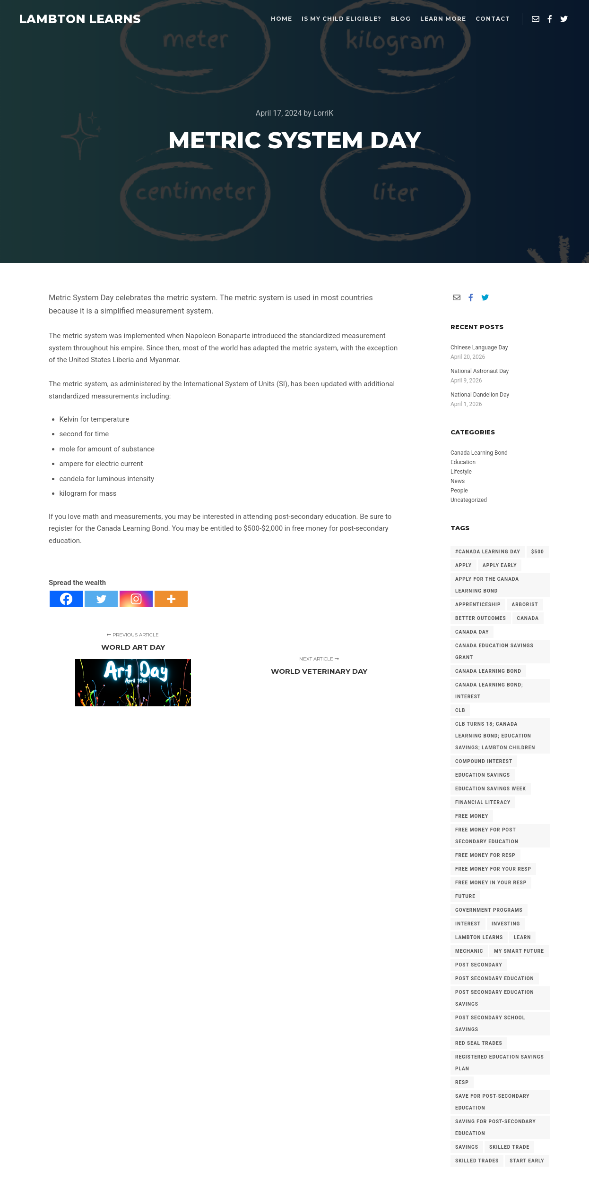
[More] (171, 599)
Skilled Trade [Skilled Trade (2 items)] (509, 1147)
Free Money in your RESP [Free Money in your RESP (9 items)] (491, 882)
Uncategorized (468, 500)
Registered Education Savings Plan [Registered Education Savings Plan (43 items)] (499, 1062)
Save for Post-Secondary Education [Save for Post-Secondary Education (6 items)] (492, 1101)
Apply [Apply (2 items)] (463, 565)
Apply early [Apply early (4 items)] (500, 565)
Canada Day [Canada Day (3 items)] (472, 632)
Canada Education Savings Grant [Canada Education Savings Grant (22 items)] (494, 651)
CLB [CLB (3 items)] (460, 710)
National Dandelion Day (479, 394)
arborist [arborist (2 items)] (524, 604)
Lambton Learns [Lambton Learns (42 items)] (479, 937)
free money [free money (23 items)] (471, 816)
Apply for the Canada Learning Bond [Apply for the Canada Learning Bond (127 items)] (487, 584)
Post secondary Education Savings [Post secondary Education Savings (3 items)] (494, 998)
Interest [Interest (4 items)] (468, 923)
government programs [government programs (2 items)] (489, 910)
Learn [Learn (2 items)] (522, 937)
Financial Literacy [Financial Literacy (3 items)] (483, 802)
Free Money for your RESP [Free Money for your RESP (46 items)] (493, 869)
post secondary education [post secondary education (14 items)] (494, 978)
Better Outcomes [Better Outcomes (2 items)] (480, 618)
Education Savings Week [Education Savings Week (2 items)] (490, 788)
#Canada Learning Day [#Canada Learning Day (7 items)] (487, 551)
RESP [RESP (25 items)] (462, 1082)
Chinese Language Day (479, 347)
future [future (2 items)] (465, 896)
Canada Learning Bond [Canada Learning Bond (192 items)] (488, 671)
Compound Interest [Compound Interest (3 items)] (483, 761)
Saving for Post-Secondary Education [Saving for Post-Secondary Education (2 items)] (495, 1127)
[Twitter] (101, 599)
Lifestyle (461, 471)
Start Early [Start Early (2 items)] (527, 1160)
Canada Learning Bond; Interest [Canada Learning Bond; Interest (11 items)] (489, 690)
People (459, 490)
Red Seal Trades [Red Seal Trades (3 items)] (478, 1043)
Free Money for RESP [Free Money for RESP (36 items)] (485, 855)
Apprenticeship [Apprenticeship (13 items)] (478, 604)
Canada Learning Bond (479, 452)
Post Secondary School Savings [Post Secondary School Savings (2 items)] (490, 1023)
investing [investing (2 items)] (506, 923)
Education (463, 462)
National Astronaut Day (479, 371)
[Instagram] (136, 599)
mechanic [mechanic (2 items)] (469, 951)
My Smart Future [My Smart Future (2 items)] (519, 951)
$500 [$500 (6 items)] (537, 551)
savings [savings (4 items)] (466, 1147)
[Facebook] (66, 599)
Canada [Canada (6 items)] (528, 618)
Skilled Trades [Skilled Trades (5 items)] (477, 1160)
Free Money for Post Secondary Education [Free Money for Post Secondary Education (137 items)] (487, 835)
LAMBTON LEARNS (66, 19)
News (457, 481)
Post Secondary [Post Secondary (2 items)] (478, 964)
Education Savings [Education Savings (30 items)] (482, 775)
